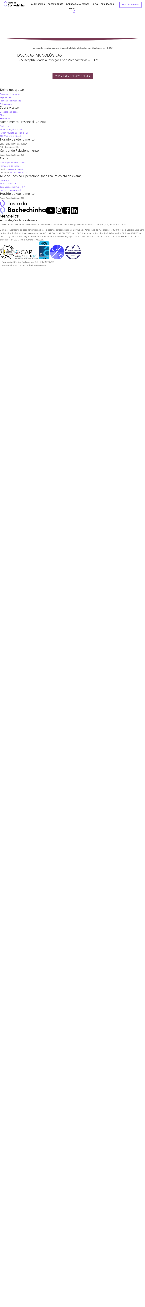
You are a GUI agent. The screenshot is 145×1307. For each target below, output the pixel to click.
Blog (95, 4)
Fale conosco (6, 104)
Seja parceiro (6, 97)
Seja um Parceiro (130, 4)
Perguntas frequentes (10, 94)
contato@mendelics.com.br (12, 162)
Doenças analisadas (77, 4)
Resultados (107, 4)
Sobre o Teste (55, 4)
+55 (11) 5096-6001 (15, 169)
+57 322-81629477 (18, 172)
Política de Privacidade (10, 100)
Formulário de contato (10, 166)
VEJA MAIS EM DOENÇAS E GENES (72, 76)
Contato (72, 8)
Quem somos (38, 4)
